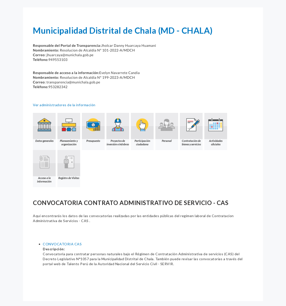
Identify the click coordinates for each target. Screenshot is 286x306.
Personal (166, 127)
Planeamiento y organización (68, 129)
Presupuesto (93, 127)
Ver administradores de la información (64, 105)
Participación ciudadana (142, 129)
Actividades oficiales (215, 129)
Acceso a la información (44, 166)
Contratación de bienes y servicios (191, 129)
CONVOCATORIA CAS (62, 244)
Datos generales (44, 127)
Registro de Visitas (68, 164)
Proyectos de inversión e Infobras (117, 129)
